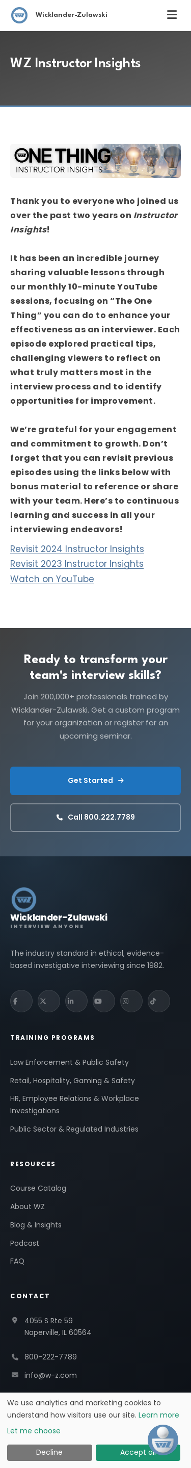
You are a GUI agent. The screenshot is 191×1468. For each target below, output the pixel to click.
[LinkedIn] (76, 1001)
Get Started (96, 780)
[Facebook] (21, 1001)
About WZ (27, 1206)
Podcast (24, 1243)
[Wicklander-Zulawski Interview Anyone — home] (58, 907)
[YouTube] (104, 1001)
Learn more (159, 1415)
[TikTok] (159, 1001)
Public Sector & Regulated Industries (74, 1129)
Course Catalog (38, 1188)
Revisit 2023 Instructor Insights (77, 564)
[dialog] (95, 1430)
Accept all (138, 1452)
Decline (49, 1452)
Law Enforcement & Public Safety (69, 1062)
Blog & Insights (36, 1225)
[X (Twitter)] (49, 1001)
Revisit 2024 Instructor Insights (77, 549)
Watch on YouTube (52, 579)
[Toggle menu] (172, 15)
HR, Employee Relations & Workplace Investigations (74, 1104)
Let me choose (34, 1431)
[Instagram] (131, 1001)
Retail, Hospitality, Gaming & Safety (72, 1081)
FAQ (17, 1261)
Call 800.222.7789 (96, 817)
